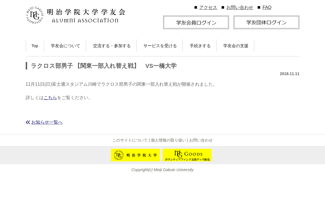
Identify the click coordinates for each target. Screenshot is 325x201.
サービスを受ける (160, 45)
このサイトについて (130, 140)
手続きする (200, 45)
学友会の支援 (235, 45)
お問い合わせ (239, 7)
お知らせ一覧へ (47, 122)
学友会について (65, 45)
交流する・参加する (112, 45)
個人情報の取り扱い (168, 140)
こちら (50, 97)
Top (35, 45)
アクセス (208, 7)
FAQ (266, 7)
